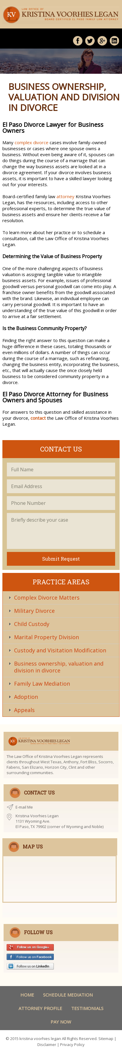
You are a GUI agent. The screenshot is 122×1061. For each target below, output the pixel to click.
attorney (65, 196)
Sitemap (105, 1038)
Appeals (24, 710)
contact (38, 418)
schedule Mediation (68, 995)
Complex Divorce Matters (47, 597)
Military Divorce (34, 610)
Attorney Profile (40, 1008)
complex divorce (31, 142)
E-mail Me (24, 807)
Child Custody (31, 623)
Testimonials (87, 1008)
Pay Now (61, 1022)
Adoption (26, 696)
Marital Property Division (46, 637)
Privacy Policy (72, 1044)
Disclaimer (46, 1044)
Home (27, 995)
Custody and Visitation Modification (60, 650)
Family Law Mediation (42, 683)
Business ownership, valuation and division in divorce (58, 667)
